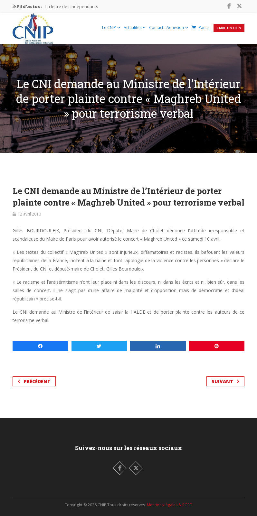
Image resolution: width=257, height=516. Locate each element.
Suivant (225, 381)
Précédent (34, 381)
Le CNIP (111, 27)
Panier (201, 27)
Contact (156, 27)
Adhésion (177, 27)
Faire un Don (229, 27)
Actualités (135, 27)
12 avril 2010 (29, 214)
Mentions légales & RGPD (170, 505)
